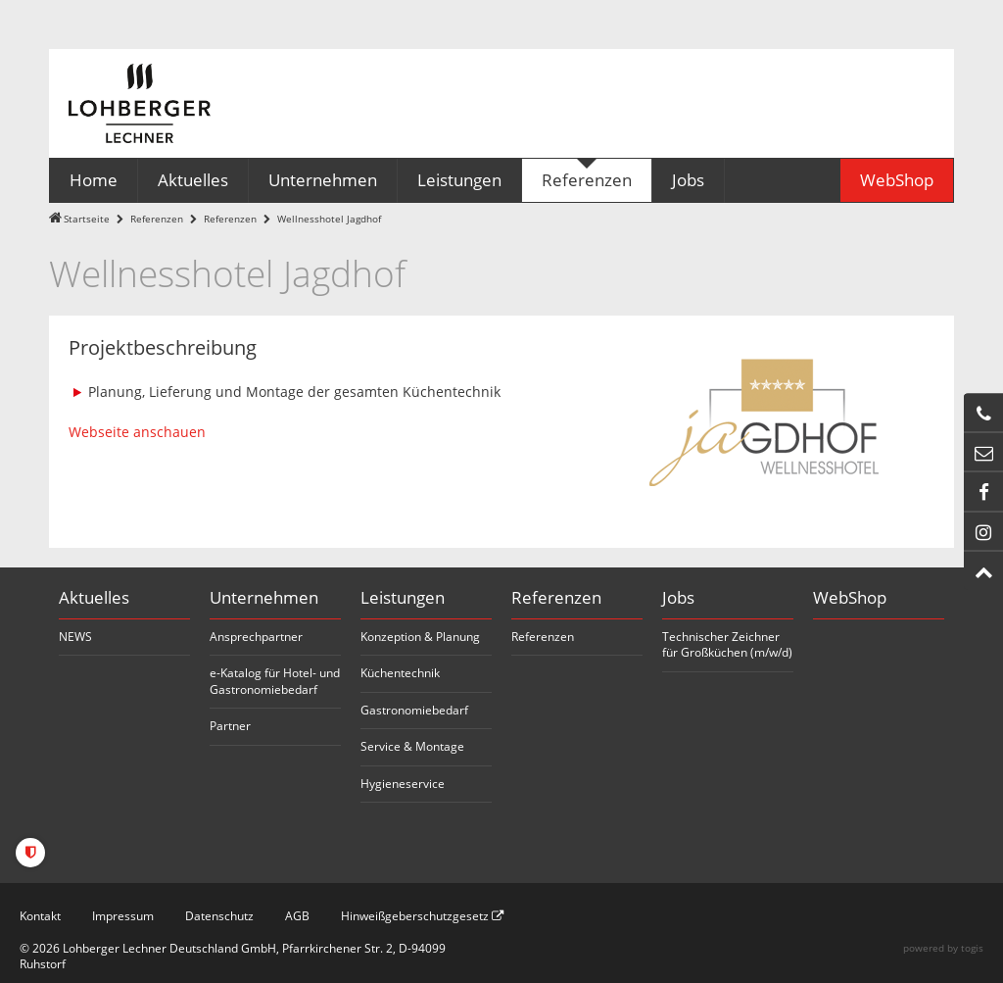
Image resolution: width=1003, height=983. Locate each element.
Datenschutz (219, 916)
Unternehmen (264, 597)
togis (972, 948)
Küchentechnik (400, 672)
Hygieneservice (402, 783)
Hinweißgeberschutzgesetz (422, 916)
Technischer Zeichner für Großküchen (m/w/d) (727, 645)
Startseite (87, 219)
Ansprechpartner (256, 636)
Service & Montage (412, 746)
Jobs (678, 597)
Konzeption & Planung (420, 636)
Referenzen (156, 219)
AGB (297, 916)
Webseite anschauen (137, 431)
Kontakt (40, 916)
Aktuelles (94, 597)
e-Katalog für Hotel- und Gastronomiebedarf (275, 681)
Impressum (123, 916)
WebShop (849, 597)
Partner (230, 725)
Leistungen (402, 597)
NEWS (75, 636)
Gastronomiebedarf (414, 710)
